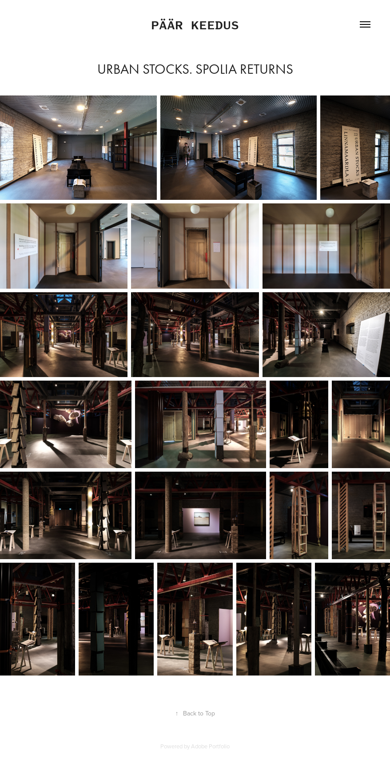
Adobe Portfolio (210, 746)
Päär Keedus (195, 24)
